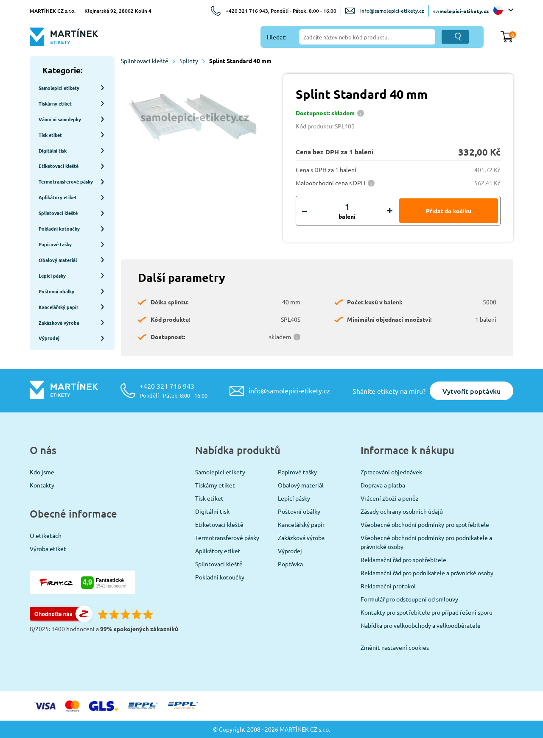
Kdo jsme (42, 472)
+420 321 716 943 (173, 390)
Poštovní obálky (299, 511)
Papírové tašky (297, 472)
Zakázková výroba (301, 537)
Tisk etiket (209, 498)
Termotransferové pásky (227, 537)
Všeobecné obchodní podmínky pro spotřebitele (425, 524)
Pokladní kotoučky (219, 577)
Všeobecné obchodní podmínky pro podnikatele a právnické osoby (426, 542)
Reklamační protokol (388, 586)
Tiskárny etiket (215, 485)
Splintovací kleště (148, 60)
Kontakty (42, 485)
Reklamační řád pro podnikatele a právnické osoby (427, 572)
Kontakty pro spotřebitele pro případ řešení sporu (427, 612)
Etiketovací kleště (219, 524)
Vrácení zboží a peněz (390, 498)
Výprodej (290, 550)
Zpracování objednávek (391, 472)
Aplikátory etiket (218, 550)
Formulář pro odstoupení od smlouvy (409, 599)
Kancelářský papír (301, 524)
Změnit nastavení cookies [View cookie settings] (395, 647)
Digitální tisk (212, 511)
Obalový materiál (301, 485)
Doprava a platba (383, 485)
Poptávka (290, 564)
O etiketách (46, 535)
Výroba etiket (48, 548)
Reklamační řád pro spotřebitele (403, 559)
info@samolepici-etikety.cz (392, 10)
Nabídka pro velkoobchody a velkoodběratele (421, 625)
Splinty (192, 60)
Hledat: (276, 37)
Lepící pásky (294, 498)
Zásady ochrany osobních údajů (402, 511)
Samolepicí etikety (220, 472)
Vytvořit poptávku (471, 390)
